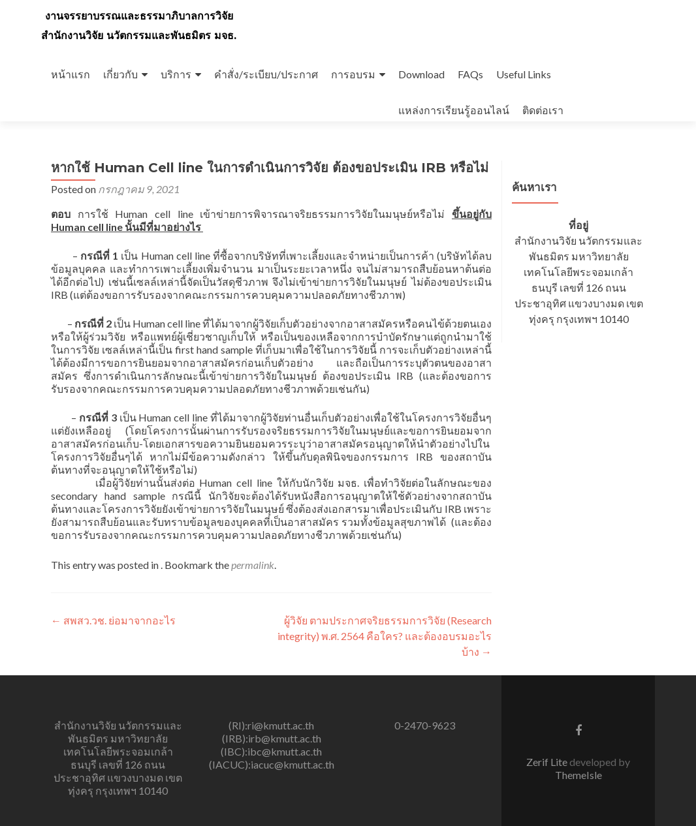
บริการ (176, 74)
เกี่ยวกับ (120, 74)
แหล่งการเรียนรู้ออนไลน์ (453, 110)
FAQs (470, 74)
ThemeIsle (578, 775)
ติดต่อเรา (542, 110)
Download (421, 74)
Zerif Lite (547, 762)
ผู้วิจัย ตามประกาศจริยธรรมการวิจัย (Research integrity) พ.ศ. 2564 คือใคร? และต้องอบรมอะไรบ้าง (384, 636)
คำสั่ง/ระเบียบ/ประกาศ (266, 74)
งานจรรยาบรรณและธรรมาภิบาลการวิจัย (139, 16)
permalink (252, 564)
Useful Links (523, 74)
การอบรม (353, 74)
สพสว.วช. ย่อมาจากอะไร (113, 620)
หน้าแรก (70, 74)
